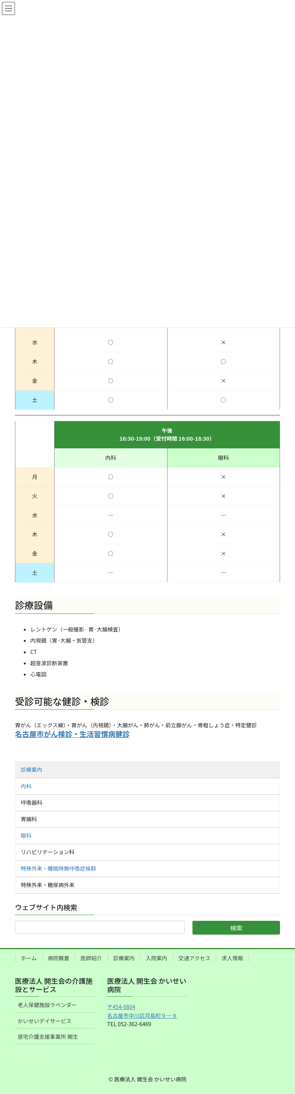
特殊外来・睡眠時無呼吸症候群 (58, 868)
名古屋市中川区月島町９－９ (142, 1015)
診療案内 (31, 769)
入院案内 (156, 958)
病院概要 (59, 958)
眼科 (26, 835)
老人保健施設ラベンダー (47, 1005)
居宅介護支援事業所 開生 (48, 1036)
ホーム (29, 958)
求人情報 (232, 958)
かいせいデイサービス (44, 1021)
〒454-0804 (121, 1006)
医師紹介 (91, 958)
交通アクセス (194, 958)
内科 (26, 786)
